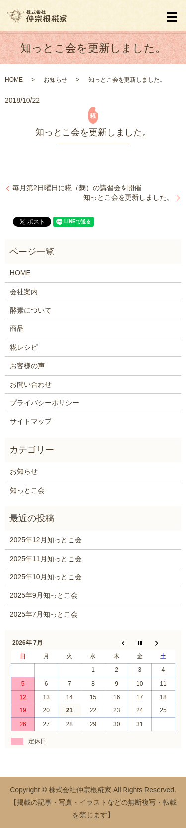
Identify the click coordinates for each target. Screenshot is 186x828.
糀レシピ (24, 347)
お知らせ (55, 79)
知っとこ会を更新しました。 (128, 197)
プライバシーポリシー (44, 403)
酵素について (31, 310)
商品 (17, 328)
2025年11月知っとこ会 (46, 559)
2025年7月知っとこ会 (44, 614)
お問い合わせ (31, 384)
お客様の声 (27, 366)
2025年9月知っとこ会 (44, 595)
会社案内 (24, 292)
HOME (14, 79)
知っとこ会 (27, 490)
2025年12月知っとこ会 (46, 540)
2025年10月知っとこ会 (46, 577)
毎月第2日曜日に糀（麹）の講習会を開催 (76, 187)
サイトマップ (31, 421)
